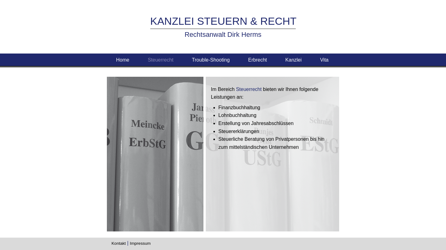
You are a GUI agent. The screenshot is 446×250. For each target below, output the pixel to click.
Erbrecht (257, 59)
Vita (325, 59)
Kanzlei (293, 59)
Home (122, 59)
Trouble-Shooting (211, 59)
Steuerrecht (160, 59)
